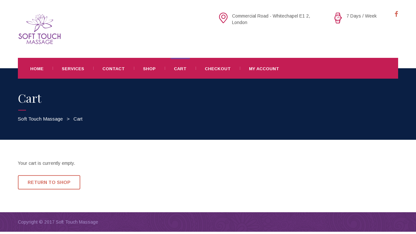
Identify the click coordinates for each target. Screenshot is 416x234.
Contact (113, 68)
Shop (149, 68)
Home (37, 68)
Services (73, 68)
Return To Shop (49, 182)
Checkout (218, 68)
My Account (264, 68)
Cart (180, 68)
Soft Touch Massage (77, 222)
